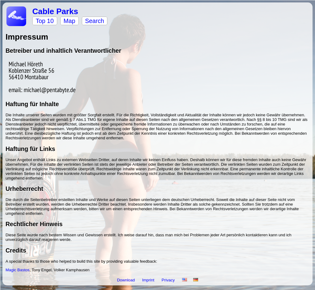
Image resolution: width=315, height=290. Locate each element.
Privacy (168, 280)
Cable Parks (55, 11)
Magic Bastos (18, 270)
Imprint (148, 280)
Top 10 (45, 20)
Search (94, 20)
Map (69, 20)
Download (126, 280)
